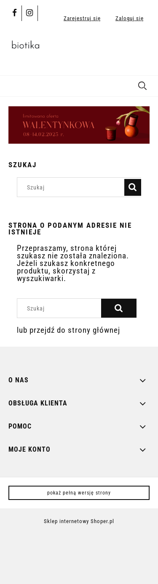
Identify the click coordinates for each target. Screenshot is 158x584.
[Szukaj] (142, 85)
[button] (10, 85)
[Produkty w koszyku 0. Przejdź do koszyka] (141, 47)
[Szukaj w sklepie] (73, 187)
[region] (79, 125)
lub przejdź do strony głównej (68, 330)
